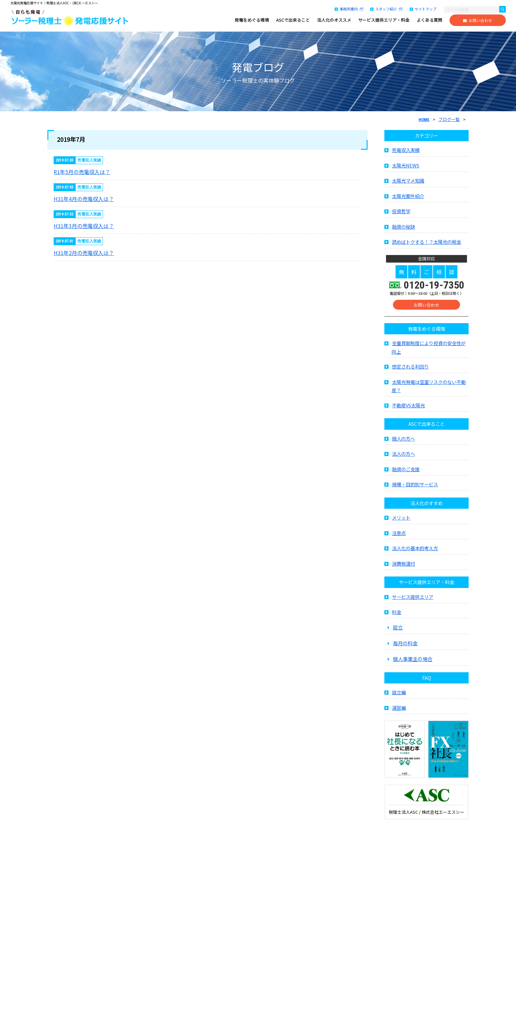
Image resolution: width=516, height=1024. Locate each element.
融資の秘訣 (403, 228)
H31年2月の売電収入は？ (84, 253)
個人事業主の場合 (412, 661)
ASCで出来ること (293, 20)
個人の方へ (403, 440)
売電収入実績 (406, 152)
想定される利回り (410, 369)
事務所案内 (349, 9)
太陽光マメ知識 (408, 183)
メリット (401, 520)
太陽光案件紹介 (408, 198)
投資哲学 (401, 213)
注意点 (399, 535)
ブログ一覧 (449, 119)
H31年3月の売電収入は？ (84, 226)
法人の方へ (403, 456)
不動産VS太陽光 (408, 407)
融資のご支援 (406, 471)
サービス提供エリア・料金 (383, 20)
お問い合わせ (477, 20)
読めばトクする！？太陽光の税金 (426, 244)
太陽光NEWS (405, 167)
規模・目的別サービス (415, 486)
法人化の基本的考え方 (415, 550)
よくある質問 (429, 20)
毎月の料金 (405, 645)
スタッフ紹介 (386, 9)
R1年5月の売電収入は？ (82, 172)
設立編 (399, 694)
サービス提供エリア (412, 599)
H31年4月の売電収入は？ (84, 199)
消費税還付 (403, 565)
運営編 (399, 709)
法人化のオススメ (334, 20)
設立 (398, 629)
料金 (396, 614)
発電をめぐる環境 (252, 20)
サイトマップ (423, 9)
